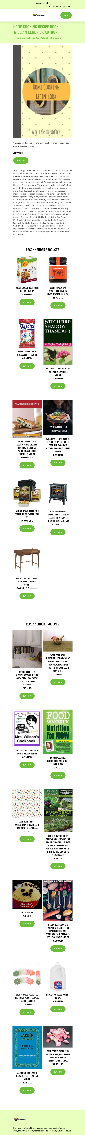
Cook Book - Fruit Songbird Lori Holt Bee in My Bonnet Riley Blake (27, 824)
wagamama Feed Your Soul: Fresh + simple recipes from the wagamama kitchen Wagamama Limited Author (58, 445)
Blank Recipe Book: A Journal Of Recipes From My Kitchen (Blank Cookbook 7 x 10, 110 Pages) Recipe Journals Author (58, 931)
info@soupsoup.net (63, 6)
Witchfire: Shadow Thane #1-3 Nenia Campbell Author (58, 371)
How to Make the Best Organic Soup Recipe (51, 143)
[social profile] (47, 3)
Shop (66, 15)
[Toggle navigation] (16, 15)
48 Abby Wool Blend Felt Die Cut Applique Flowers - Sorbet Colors (27, 997)
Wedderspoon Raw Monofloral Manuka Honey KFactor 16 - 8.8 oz (58, 290)
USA (53, 6)
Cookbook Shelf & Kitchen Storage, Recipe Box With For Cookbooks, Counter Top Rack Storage (27, 678)
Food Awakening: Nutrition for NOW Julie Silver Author (58, 760)
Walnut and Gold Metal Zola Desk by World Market (27, 581)
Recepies (28, 143)
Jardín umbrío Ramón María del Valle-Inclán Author (27, 1076)
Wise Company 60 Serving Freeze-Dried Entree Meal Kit (27, 514)
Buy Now (21, 160)
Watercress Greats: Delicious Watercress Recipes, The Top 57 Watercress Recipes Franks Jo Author (27, 447)
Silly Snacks (27, 912)
